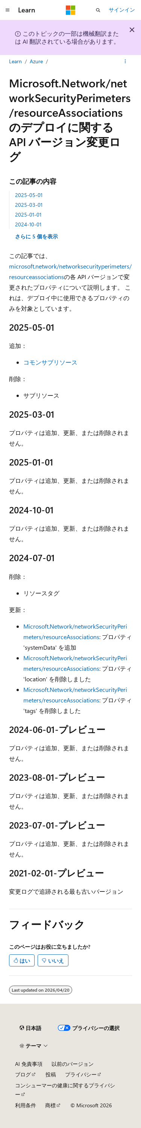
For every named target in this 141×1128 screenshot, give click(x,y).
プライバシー (81, 1074)
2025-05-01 (28, 194)
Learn (15, 61)
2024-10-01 (28, 224)
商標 (50, 1105)
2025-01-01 (28, 214)
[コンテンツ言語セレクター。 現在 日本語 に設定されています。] (30, 1028)
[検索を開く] (98, 10)
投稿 (50, 1074)
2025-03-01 (28, 204)
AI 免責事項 (28, 1063)
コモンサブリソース (50, 362)
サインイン (122, 9)
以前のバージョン (73, 1063)
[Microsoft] (71, 10)
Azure (36, 61)
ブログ (23, 1074)
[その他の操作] (125, 61)
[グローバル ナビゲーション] (7, 10)
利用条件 (25, 1105)
